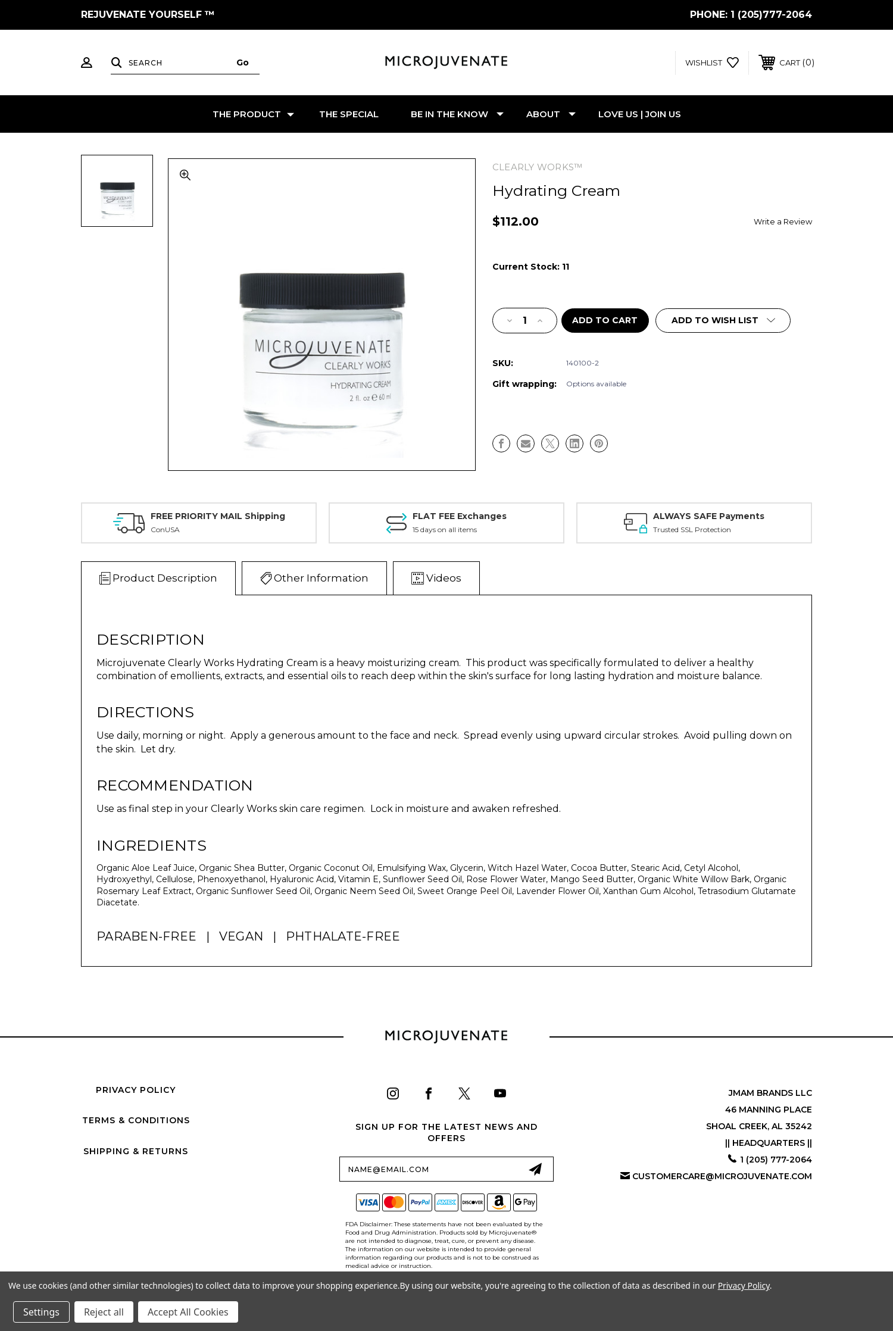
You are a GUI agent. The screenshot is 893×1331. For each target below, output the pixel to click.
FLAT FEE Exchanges (460, 516)
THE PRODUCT (253, 114)
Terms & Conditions (136, 1120)
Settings (41, 1311)
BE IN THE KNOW (457, 114)
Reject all (104, 1311)
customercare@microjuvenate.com (722, 1176)
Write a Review (783, 221)
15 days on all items (445, 529)
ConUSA (165, 529)
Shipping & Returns (135, 1151)
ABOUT (551, 114)
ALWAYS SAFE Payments (708, 516)
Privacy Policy (136, 1090)
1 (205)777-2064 (771, 14)
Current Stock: (530, 266)
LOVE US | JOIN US (639, 114)
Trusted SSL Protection (692, 529)
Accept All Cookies (188, 1311)
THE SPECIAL (349, 114)
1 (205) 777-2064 (776, 1159)
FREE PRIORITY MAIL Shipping (218, 516)
